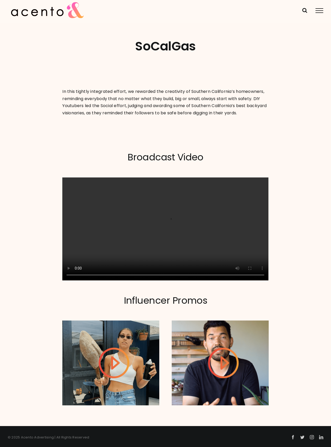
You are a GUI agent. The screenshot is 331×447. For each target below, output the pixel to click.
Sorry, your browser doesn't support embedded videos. (165, 229)
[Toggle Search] (304, 10)
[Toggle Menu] (319, 10)
